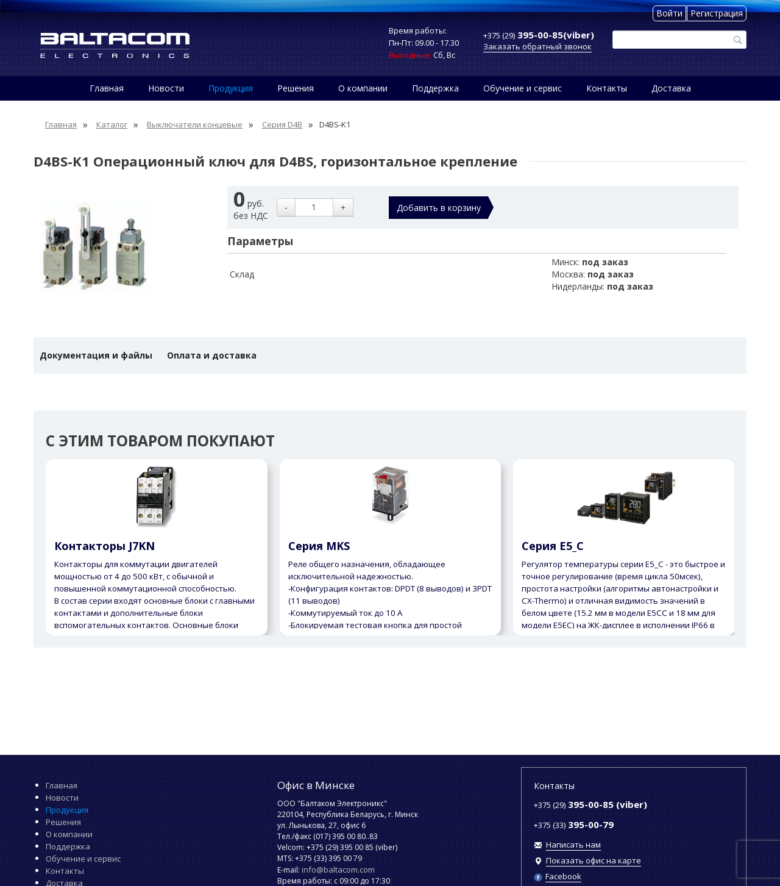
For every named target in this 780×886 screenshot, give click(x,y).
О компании (363, 88)
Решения (295, 88)
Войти (669, 13)
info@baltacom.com (338, 869)
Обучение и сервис (522, 88)
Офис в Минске (316, 785)
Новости (166, 88)
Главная (107, 88)
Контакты (606, 88)
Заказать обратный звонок (537, 46)
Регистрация (716, 13)
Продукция (230, 88)
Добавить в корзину (439, 207)
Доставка (671, 88)
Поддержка (435, 88)
